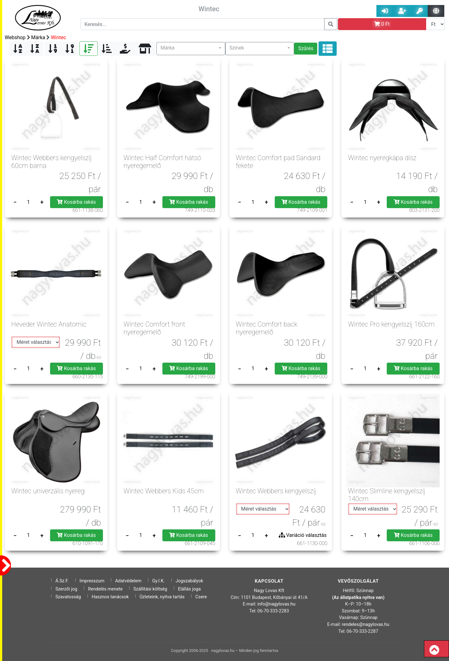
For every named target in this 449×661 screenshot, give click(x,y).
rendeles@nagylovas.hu (366, 624)
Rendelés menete (105, 589)
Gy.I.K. (158, 581)
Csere (201, 597)
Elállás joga (189, 589)
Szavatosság (68, 597)
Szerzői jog (66, 589)
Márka (38, 37)
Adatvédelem (128, 581)
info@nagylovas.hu (277, 604)
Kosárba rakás (76, 202)
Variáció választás (303, 535)
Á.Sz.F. (62, 581)
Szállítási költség (150, 589)
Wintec (58, 37)
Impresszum (92, 581)
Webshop (15, 37)
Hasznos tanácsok (110, 597)
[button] (190, 48)
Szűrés (305, 48)
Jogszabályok (189, 581)
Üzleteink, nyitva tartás (162, 597)
